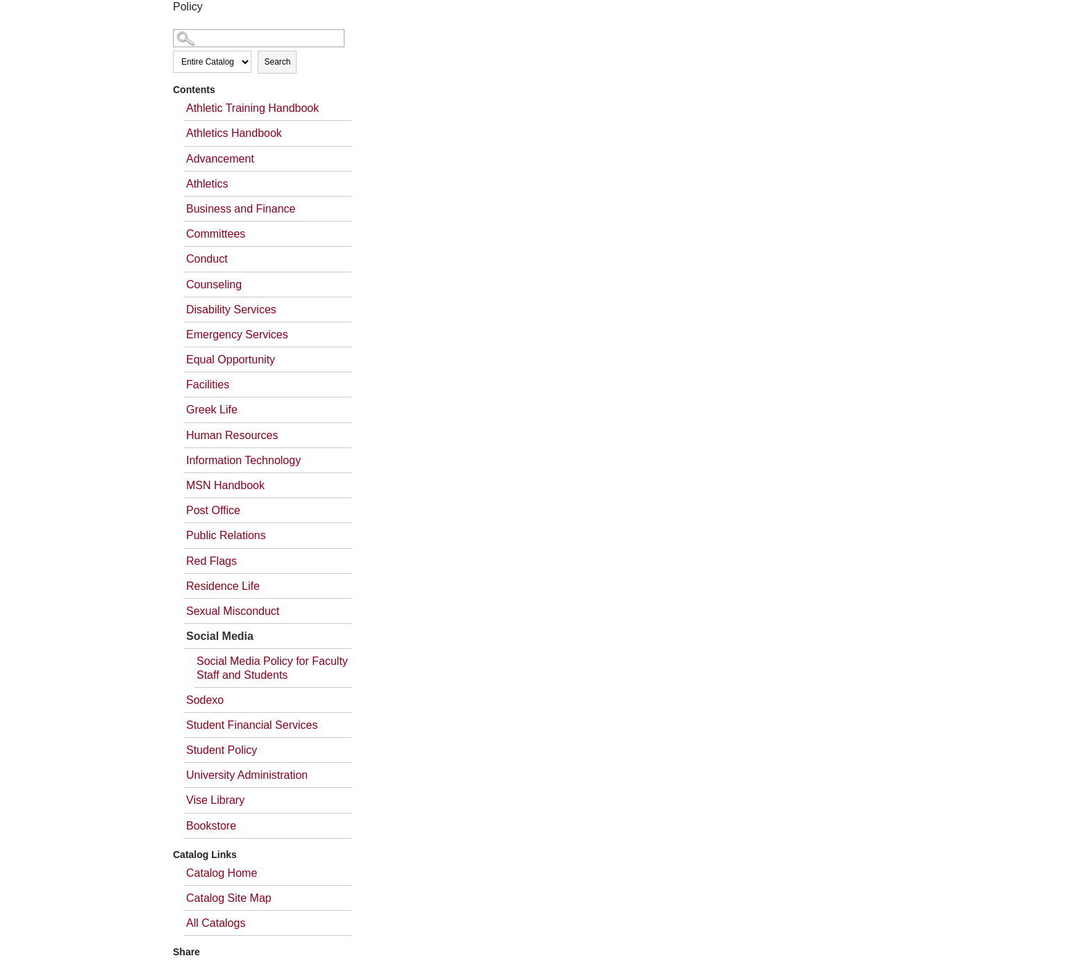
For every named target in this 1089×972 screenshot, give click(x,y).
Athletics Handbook (234, 133)
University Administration (247, 775)
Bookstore (211, 826)
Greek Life (212, 409)
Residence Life (223, 586)
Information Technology (243, 460)
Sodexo (205, 700)
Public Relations (226, 535)
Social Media (219, 636)
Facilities (207, 384)
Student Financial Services (251, 725)
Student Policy (221, 750)
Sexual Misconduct (232, 611)
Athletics (207, 184)
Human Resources (232, 435)
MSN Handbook (225, 485)
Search (277, 62)
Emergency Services (237, 334)
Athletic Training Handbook (252, 108)
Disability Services (231, 309)
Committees (215, 234)
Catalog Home (221, 873)
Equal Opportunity (230, 359)
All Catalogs (215, 923)
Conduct (207, 259)
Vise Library (215, 800)
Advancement (220, 159)
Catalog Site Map (229, 898)
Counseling (214, 284)
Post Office (213, 510)
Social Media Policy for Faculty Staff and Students (272, 667)
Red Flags (211, 561)
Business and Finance (240, 209)
